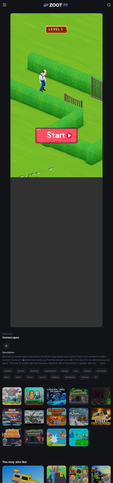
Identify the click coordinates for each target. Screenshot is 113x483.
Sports (30, 377)
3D (96, 377)
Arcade (8, 371)
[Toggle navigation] (4, 5)
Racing (65, 371)
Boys (7, 377)
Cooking (84, 377)
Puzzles (20, 371)
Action (18, 377)
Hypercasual (50, 371)
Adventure (7, 334)
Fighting (55, 377)
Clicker (87, 371)
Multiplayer (70, 377)
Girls (76, 371)
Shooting (34, 371)
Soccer (42, 377)
